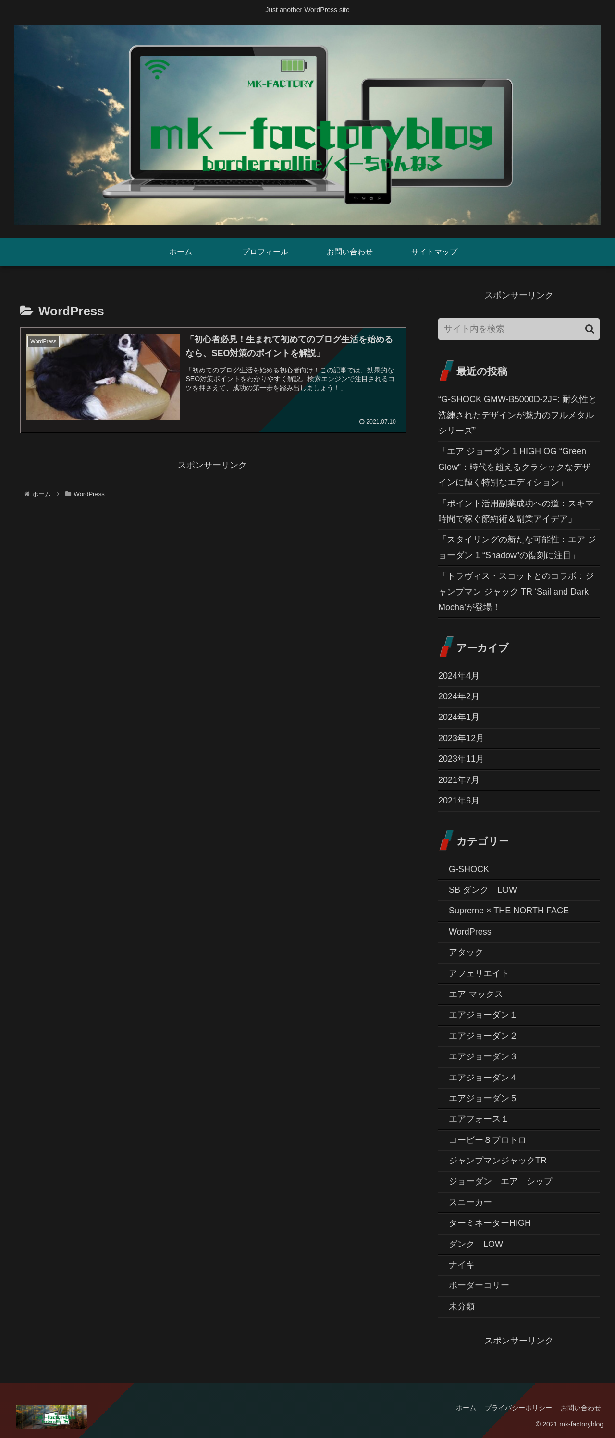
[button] (589, 329)
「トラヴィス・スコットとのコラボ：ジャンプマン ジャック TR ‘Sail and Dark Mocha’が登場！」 (516, 591)
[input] (519, 329)
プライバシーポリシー (516, 1408)
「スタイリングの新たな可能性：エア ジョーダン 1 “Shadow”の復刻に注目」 (517, 547)
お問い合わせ (580, 1408)
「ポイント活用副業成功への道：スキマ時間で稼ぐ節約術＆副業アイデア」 (516, 511)
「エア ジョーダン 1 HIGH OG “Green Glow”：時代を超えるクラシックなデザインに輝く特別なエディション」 (514, 466)
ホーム (462, 1408)
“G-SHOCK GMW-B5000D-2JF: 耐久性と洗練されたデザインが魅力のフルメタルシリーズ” (517, 415)
